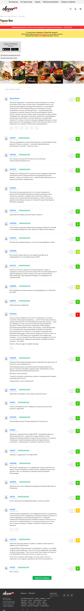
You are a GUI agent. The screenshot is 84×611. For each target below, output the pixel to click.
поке (34, 602)
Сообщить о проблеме (68, 2)
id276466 (13, 417)
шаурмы (42, 598)
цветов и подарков (33, 606)
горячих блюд (37, 600)
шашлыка (23, 602)
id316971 (13, 138)
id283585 (13, 358)
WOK (39, 602)
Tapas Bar (22, 16)
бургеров (24, 600)
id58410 (12, 430)
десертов (32, 604)
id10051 (12, 496)
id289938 (13, 251)
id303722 (13, 169)
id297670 (13, 238)
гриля (45, 600)
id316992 (13, 154)
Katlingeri (13, 313)
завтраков (24, 604)
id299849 (13, 223)
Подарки (37, 2)
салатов (38, 604)
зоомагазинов (44, 606)
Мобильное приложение (50, 2)
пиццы (37, 598)
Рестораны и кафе (26, 2)
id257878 (13, 539)
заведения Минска (42, 34)
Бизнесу (24, 593)
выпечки (23, 606)
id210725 (13, 265)
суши (48, 598)
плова (44, 602)
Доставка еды (13, 2)
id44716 (12, 567)
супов (30, 600)
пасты (30, 602)
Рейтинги (31, 593)
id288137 (13, 301)
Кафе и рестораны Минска (8, 16)
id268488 (13, 463)
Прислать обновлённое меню (11, 55)
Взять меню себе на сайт (10, 58)
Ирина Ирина (14, 98)
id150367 (13, 188)
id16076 (12, 402)
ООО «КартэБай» (7, 599)
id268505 (13, 482)
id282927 (13, 389)
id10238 (12, 509)
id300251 (13, 210)
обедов (45, 604)
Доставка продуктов (27, 598)
